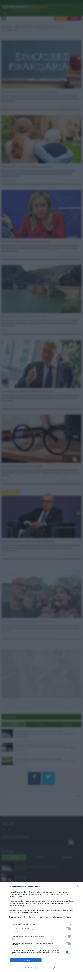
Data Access (41, 968)
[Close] (79, 887)
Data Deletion (29, 968)
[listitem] (41, 924)
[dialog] (41, 927)
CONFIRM (26, 960)
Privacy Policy (53, 968)
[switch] (68, 928)
